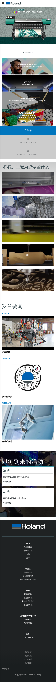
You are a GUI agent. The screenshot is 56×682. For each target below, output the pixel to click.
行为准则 (28, 659)
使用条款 (28, 656)
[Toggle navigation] (3, 3)
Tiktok (5, 358)
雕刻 (28, 590)
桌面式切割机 (28, 576)
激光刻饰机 (28, 598)
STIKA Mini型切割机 (28, 579)
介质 (28, 554)
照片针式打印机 (28, 601)
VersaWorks (28, 638)
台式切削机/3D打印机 (28, 616)
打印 (28, 543)
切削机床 (28, 620)
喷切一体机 (28, 551)
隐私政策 (28, 652)
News (5, 313)
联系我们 (28, 663)
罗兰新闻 (6, 352)
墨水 (28, 558)
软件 (28, 634)
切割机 (28, 569)
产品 (28, 130)
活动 (6, 470)
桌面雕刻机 (28, 594)
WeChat (6, 403)
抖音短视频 (7, 397)
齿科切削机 (28, 623)
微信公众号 (7, 441)
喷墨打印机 (28, 547)
